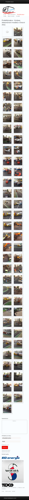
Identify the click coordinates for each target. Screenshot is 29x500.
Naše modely (11, 16)
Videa (4, 16)
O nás (4, 14)
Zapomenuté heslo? (6, 451)
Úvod (3, 491)
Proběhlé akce (20, 14)
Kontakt (18, 16)
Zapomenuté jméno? (6, 450)
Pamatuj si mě (6, 444)
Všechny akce (8, 491)
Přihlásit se (5, 447)
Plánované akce (11, 14)
